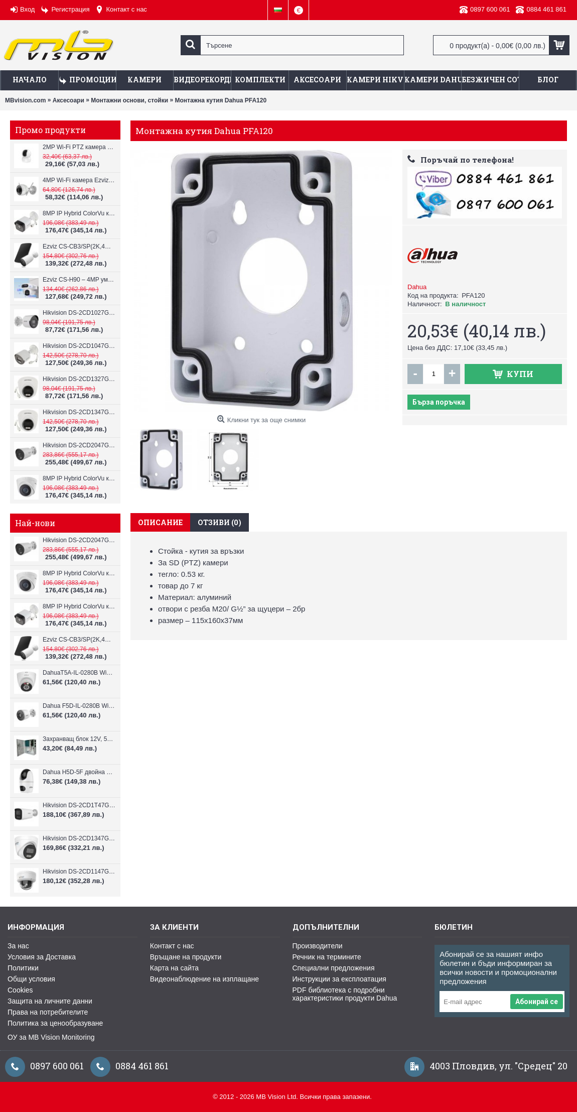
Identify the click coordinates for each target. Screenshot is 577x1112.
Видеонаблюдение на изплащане (204, 979)
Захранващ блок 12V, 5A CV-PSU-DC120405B (79, 739)
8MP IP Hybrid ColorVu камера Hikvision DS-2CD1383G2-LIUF (79, 478)
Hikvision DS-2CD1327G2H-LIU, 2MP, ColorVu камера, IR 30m (79, 379)
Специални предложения (334, 968)
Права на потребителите (48, 1012)
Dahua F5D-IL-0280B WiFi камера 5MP (79, 705)
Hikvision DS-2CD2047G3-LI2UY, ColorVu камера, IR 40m (79, 445)
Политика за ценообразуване (55, 1023)
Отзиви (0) (219, 522)
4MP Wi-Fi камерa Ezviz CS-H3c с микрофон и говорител (79, 180)
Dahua (416, 287)
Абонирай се (536, 1002)
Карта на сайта (174, 968)
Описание (160, 522)
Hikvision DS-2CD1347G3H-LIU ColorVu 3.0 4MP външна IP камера (79, 838)
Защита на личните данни (50, 1001)
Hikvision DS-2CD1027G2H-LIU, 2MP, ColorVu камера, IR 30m (79, 312)
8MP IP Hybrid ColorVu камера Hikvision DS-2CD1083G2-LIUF (79, 213)
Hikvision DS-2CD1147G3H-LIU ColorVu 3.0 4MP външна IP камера (79, 871)
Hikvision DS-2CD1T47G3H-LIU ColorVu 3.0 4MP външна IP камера (79, 805)
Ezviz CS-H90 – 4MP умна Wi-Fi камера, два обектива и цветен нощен (79, 279)
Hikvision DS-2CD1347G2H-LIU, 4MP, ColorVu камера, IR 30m (79, 412)
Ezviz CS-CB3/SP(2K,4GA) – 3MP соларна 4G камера (79, 246)
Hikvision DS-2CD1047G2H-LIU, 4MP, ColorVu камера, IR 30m (79, 345)
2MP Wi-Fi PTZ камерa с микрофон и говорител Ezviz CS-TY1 (79, 147)
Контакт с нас (172, 946)
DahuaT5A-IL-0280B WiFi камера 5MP (79, 672)
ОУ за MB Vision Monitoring (51, 1037)
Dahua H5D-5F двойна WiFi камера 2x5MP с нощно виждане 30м (79, 772)
